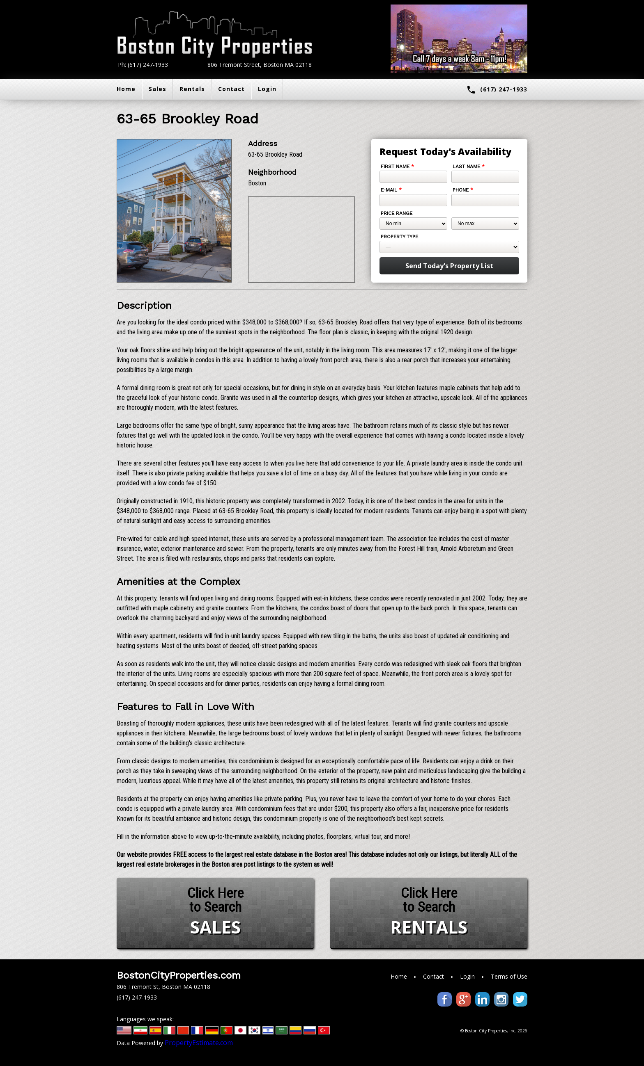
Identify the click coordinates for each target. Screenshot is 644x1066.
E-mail (391, 190)
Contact (231, 89)
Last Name (469, 166)
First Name (397, 166)
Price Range (396, 213)
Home (126, 89)
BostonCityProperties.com (179, 975)
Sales (157, 89)
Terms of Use (509, 976)
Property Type (399, 237)
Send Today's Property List (449, 265)
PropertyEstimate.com (199, 1042)
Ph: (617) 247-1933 (143, 64)
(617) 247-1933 (496, 90)
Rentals (192, 89)
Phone (463, 190)
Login (267, 89)
